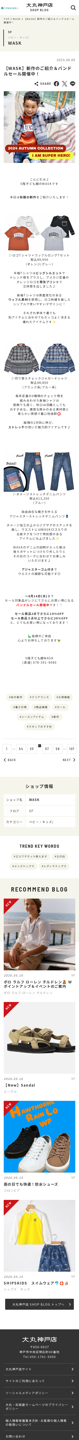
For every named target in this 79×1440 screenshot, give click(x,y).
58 (61, 749)
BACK (10, 760)
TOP (6, 19)
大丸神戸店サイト (19, 1369)
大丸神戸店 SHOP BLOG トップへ (41, 1304)
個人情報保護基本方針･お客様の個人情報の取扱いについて (36, 1422)
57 (50, 749)
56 (40, 749)
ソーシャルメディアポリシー (27, 1393)
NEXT (69, 760)
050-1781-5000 (43, 1356)
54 (18, 749)
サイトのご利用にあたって (25, 1381)
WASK (17, 19)
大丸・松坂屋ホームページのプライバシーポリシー (37, 1406)
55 (29, 749)
